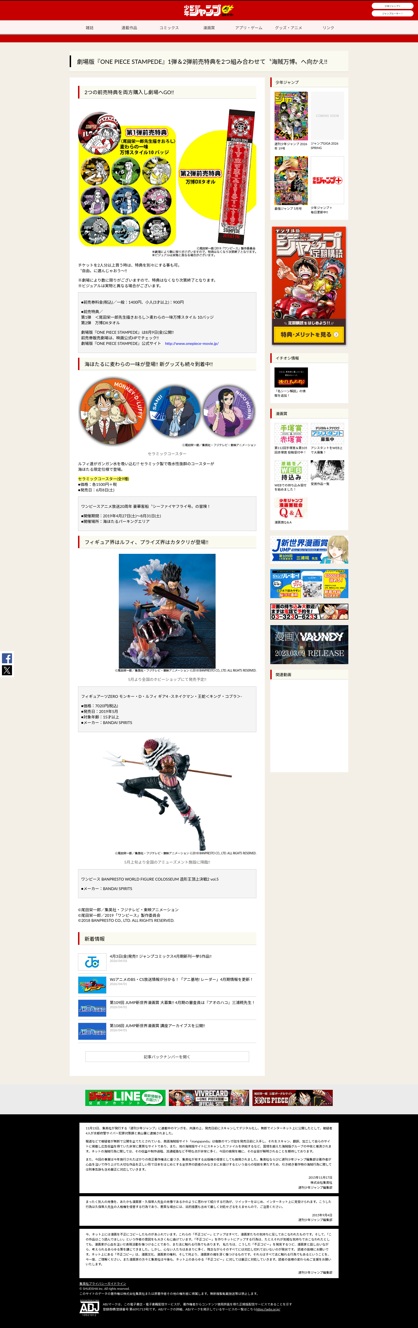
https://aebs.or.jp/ (268, 1309)
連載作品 (129, 27)
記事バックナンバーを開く (167, 1056)
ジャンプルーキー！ (392, 13)
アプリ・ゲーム (249, 27)
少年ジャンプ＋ (393, 6)
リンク (328, 27)
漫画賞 (209, 27)
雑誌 (89, 27)
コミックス (169, 27)
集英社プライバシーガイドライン (102, 1283)
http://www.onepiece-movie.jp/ (192, 343)
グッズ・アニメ (288, 27)
